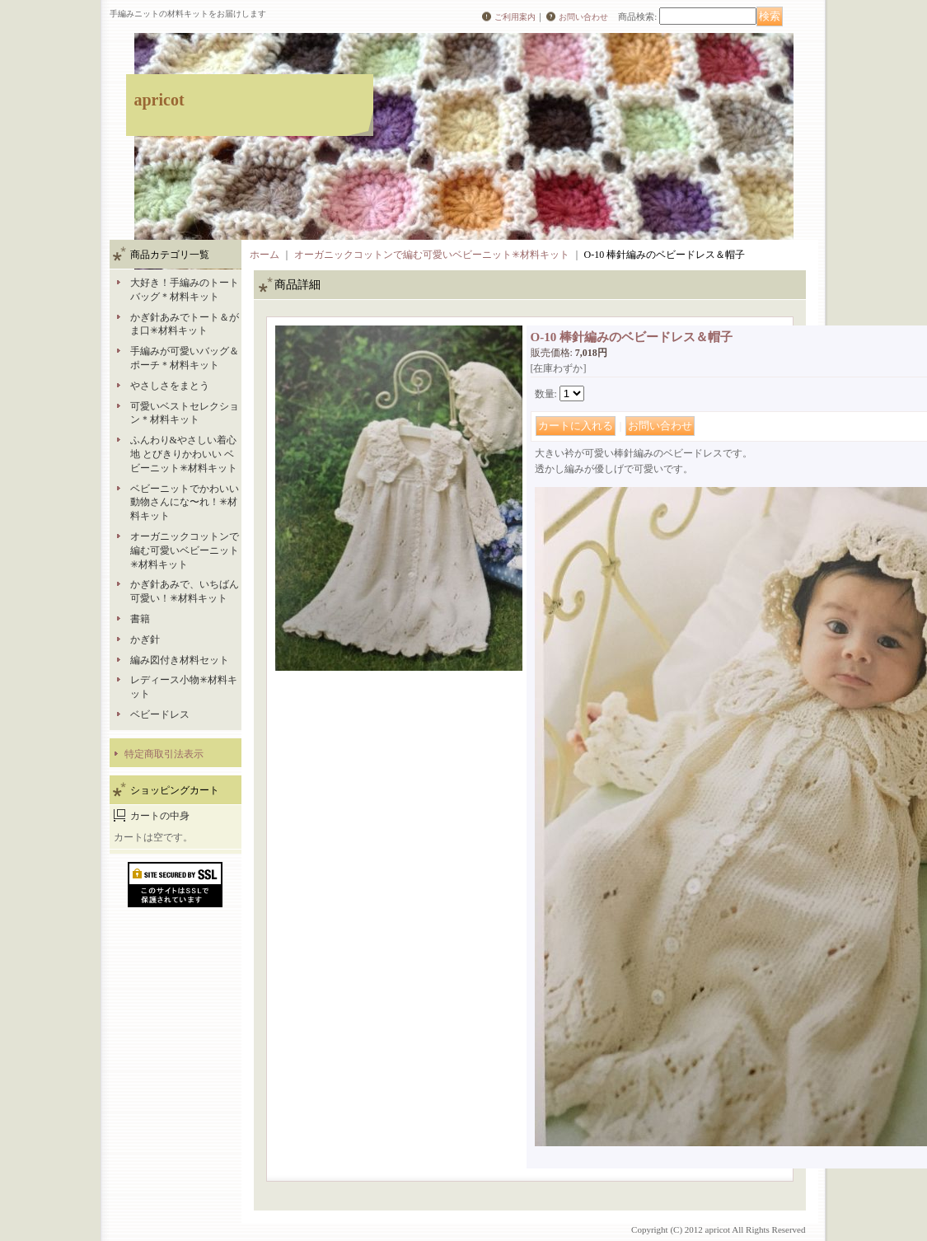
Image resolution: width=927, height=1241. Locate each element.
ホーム (264, 254)
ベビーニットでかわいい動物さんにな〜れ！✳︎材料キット (184, 502)
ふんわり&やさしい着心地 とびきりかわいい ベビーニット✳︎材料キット (183, 454)
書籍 (140, 619)
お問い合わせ (583, 16)
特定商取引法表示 (164, 754)
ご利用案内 (515, 16)
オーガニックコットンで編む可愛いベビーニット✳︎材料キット (184, 550)
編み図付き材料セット (179, 660)
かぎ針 (145, 639)
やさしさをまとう (169, 385)
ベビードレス (160, 714)
